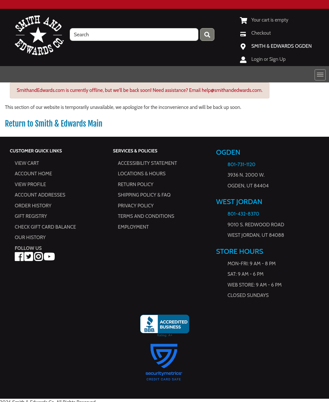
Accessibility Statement (147, 163)
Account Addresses (40, 195)
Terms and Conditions (146, 216)
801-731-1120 (241, 164)
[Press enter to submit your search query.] (207, 34)
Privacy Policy (136, 206)
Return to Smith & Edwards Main (53, 124)
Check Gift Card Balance (45, 227)
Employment (133, 227)
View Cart (27, 163)
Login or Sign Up (268, 59)
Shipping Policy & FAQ (144, 195)
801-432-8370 (243, 214)
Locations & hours (142, 174)
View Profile (30, 184)
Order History (33, 206)
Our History (30, 237)
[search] (134, 34)
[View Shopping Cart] (264, 20)
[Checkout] (255, 33)
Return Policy (135, 184)
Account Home (33, 174)
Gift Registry (31, 216)
